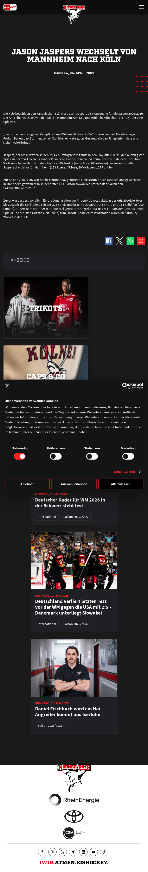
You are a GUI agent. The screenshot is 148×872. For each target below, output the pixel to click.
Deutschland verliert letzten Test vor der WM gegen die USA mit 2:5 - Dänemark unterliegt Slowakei (73, 607)
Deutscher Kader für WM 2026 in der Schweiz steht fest (70, 503)
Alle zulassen (120, 484)
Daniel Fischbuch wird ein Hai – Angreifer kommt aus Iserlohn (69, 711)
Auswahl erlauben (74, 484)
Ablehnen (27, 484)
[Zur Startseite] (74, 14)
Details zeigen (124, 471)
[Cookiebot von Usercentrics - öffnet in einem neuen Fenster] (125, 385)
